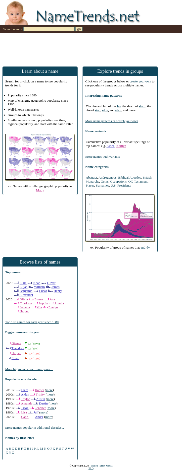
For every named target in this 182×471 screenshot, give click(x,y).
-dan (118, 110)
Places (90, 185)
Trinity (40, 394)
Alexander (26, 295)
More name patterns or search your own (111, 121)
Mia (39, 307)
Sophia (43, 303)
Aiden (110, 146)
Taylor (25, 399)
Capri (25, 417)
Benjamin (26, 291)
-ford (142, 106)
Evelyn (53, 307)
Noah (37, 283)
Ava (52, 299)
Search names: (12, 29)
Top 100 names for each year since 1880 (32, 322)
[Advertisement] (91, 48)
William (39, 287)
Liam (23, 283)
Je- (119, 106)
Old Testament (138, 181)
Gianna (16, 343)
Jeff (36, 412)
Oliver (51, 283)
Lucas (43, 291)
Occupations (118, 181)
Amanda (26, 403)
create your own (140, 81)
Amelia (59, 303)
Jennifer (40, 408)
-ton (97, 110)
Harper (24, 311)
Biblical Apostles (129, 177)
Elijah (24, 287)
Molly (40, 190)
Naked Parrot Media (101, 465)
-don (105, 110)
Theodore (17, 348)
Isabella (25, 307)
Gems (104, 181)
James (55, 287)
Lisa (24, 412)
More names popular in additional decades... (34, 427)
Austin (40, 399)
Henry (58, 291)
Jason (25, 408)
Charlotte (26, 303)
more (49, 390)
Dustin (43, 403)
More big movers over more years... (29, 369)
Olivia (24, 299)
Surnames (102, 185)
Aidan (25, 394)
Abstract (91, 177)
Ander (39, 417)
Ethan (15, 358)
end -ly (145, 247)
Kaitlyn (121, 146)
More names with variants (102, 156)
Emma (39, 299)
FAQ (91, 468)
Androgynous (107, 177)
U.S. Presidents (121, 185)
